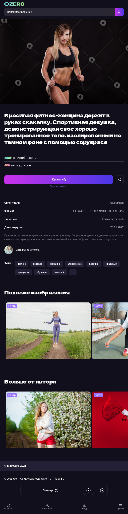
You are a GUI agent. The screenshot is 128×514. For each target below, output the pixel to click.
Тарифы (59, 478)
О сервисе (10, 478)
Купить (59, 180)
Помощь (51, 490)
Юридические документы (36, 478)
